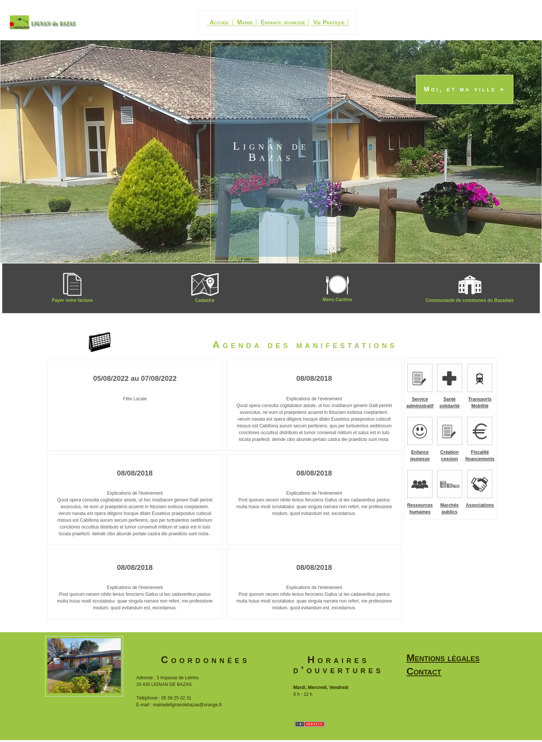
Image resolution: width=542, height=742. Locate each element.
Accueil (219, 23)
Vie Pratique (329, 23)
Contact (424, 671)
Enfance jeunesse (283, 23)
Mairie (245, 23)
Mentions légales (443, 657)
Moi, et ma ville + (464, 89)
